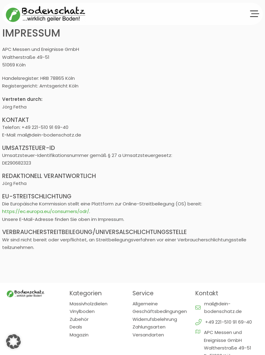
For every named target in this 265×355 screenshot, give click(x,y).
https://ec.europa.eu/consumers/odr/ (45, 211)
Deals (76, 327)
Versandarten (148, 335)
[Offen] (254, 14)
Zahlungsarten (148, 327)
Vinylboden (82, 311)
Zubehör (79, 319)
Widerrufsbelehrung (154, 319)
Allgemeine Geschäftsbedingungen (159, 307)
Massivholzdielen (88, 303)
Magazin (79, 335)
